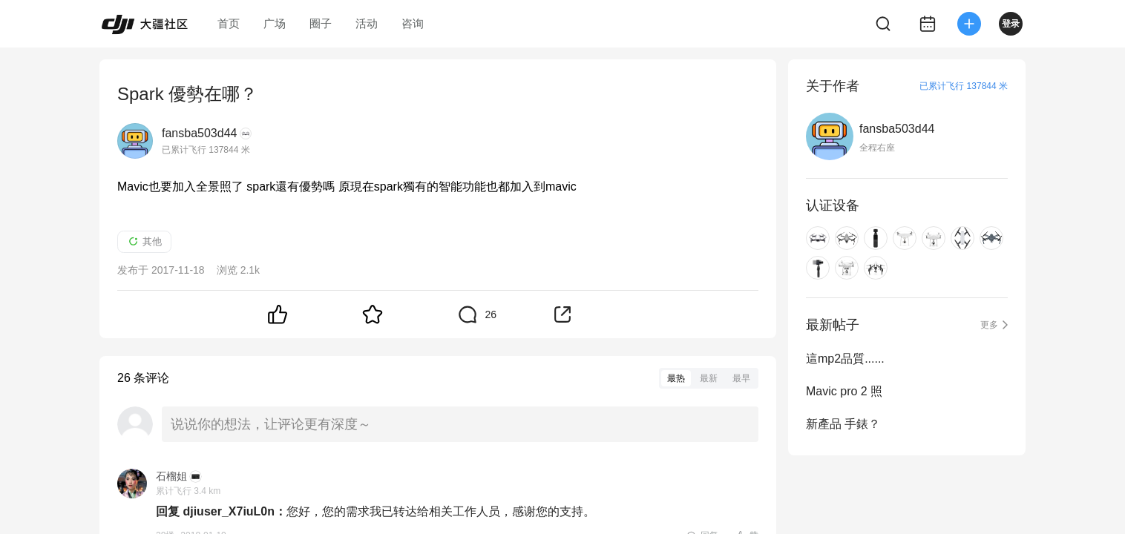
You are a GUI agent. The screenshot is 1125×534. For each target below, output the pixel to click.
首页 (228, 23)
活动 (366, 23)
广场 (274, 23)
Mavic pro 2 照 (844, 391)
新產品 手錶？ (843, 424)
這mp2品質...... (845, 358)
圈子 (320, 23)
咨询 (412, 23)
